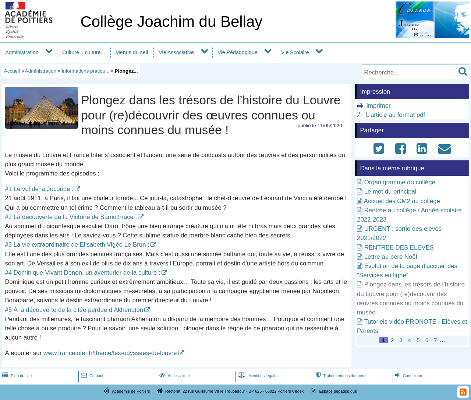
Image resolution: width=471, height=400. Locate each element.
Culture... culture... (83, 52)
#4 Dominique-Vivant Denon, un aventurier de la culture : (82, 272)
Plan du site (16, 375)
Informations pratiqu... (85, 71)
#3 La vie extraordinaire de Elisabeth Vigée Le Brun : (77, 244)
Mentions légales (258, 375)
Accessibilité (174, 375)
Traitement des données (340, 375)
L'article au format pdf (395, 114)
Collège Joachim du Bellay (171, 21)
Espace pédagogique (338, 391)
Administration (21, 52)
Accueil (12, 71)
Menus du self (132, 52)
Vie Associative (176, 52)
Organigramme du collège (399, 182)
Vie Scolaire (295, 52)
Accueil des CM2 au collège (402, 201)
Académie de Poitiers (131, 391)
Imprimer (378, 105)
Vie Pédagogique (237, 52)
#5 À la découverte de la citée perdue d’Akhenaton (74, 309)
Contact (91, 375)
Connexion (408, 375)
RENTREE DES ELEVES (399, 247)
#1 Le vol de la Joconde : (39, 188)
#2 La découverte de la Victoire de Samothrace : (71, 216)
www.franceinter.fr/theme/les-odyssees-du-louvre (110, 352)
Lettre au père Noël (390, 256)
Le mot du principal (390, 191)
